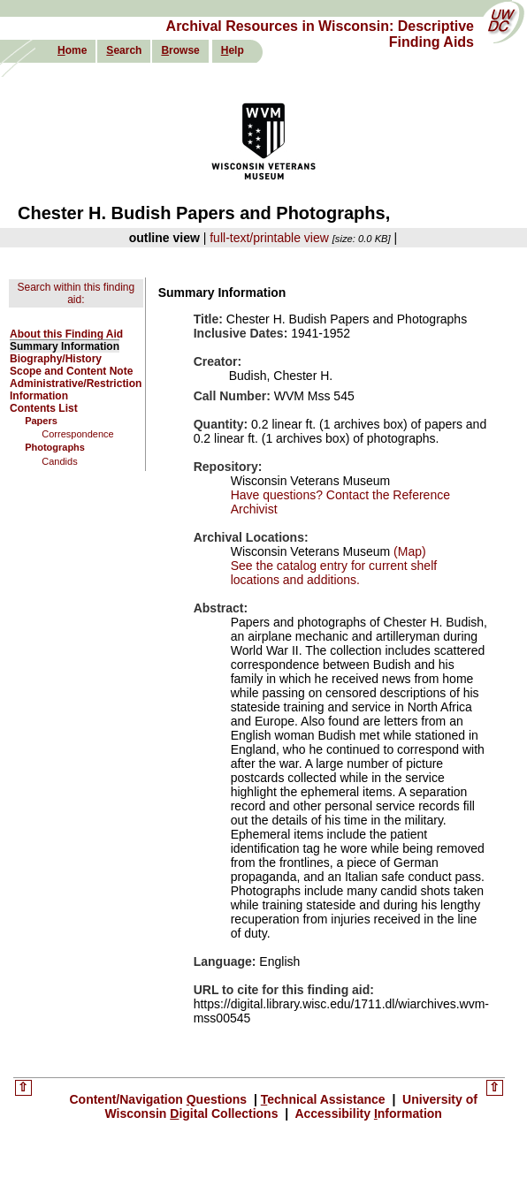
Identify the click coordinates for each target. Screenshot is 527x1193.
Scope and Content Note (71, 371)
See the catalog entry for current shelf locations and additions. (334, 573)
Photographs (55, 447)
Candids (59, 461)
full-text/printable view (269, 238)
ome (72, 50)
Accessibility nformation (367, 1113)
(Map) (407, 551)
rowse (180, 50)
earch (123, 50)
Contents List (44, 408)
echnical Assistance (325, 1099)
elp (232, 50)
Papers (41, 420)
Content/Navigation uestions (159, 1099)
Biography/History (56, 359)
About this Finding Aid (66, 334)
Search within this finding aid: (75, 293)
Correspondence (77, 434)
